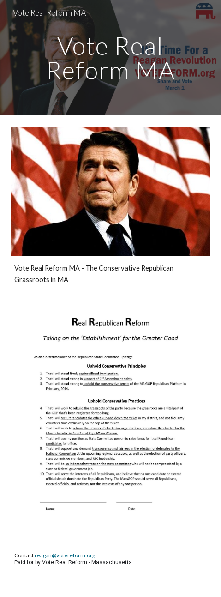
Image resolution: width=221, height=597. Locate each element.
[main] (111, 58)
